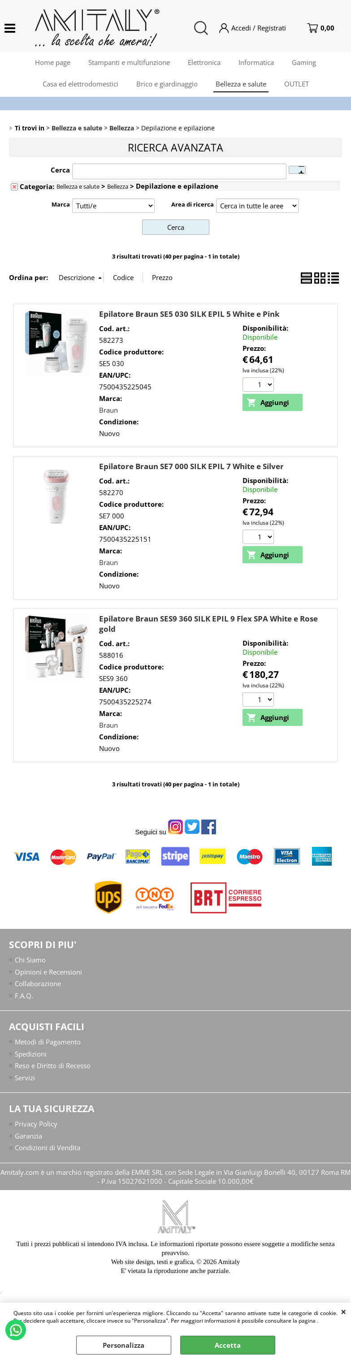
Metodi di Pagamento (48, 1041)
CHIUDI (344, 1311)
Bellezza (117, 186)
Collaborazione (38, 983)
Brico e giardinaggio (167, 83)
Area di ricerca (192, 204)
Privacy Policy (36, 1123)
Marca (61, 204)
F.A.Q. (24, 995)
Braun (108, 410)
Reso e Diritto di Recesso (53, 1065)
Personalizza (123, 1345)
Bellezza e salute (241, 83)
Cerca (60, 169)
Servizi (25, 1077)
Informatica (256, 62)
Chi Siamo (30, 959)
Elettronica (204, 62)
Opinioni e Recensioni (48, 971)
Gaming (304, 62)
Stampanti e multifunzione (129, 62)
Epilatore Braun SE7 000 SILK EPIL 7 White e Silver (191, 466)
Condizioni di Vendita (47, 1147)
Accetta (228, 1345)
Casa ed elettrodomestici (80, 83)
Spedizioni (31, 1053)
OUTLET (296, 83)
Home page (52, 62)
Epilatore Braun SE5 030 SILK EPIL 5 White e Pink (189, 314)
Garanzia (28, 1135)
